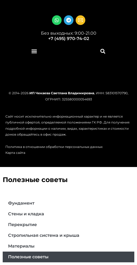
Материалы (21, 246)
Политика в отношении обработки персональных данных (54, 147)
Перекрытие (22, 224)
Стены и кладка (26, 213)
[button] (34, 51)
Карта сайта (15, 153)
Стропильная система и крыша (43, 235)
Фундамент (21, 203)
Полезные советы (28, 256)
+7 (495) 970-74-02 (68, 38)
